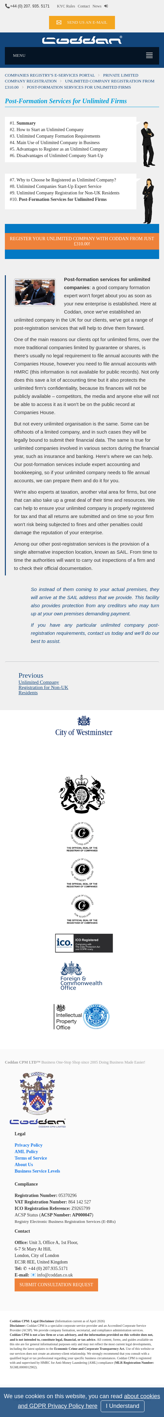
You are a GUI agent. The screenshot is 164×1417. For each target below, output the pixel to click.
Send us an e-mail (82, 22)
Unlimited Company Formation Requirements (58, 136)
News (97, 6)
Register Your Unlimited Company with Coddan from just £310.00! (82, 241)
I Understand (122, 1406)
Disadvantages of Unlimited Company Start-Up (60, 155)
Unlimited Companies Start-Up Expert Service (59, 186)
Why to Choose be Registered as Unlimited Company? (66, 180)
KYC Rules (66, 6)
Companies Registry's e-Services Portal (50, 75)
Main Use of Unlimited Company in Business (58, 142)
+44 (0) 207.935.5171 (48, 1268)
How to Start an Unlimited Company (50, 129)
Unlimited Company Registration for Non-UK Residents (68, 193)
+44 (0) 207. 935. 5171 (30, 6)
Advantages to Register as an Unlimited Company (61, 149)
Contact (84, 6)
